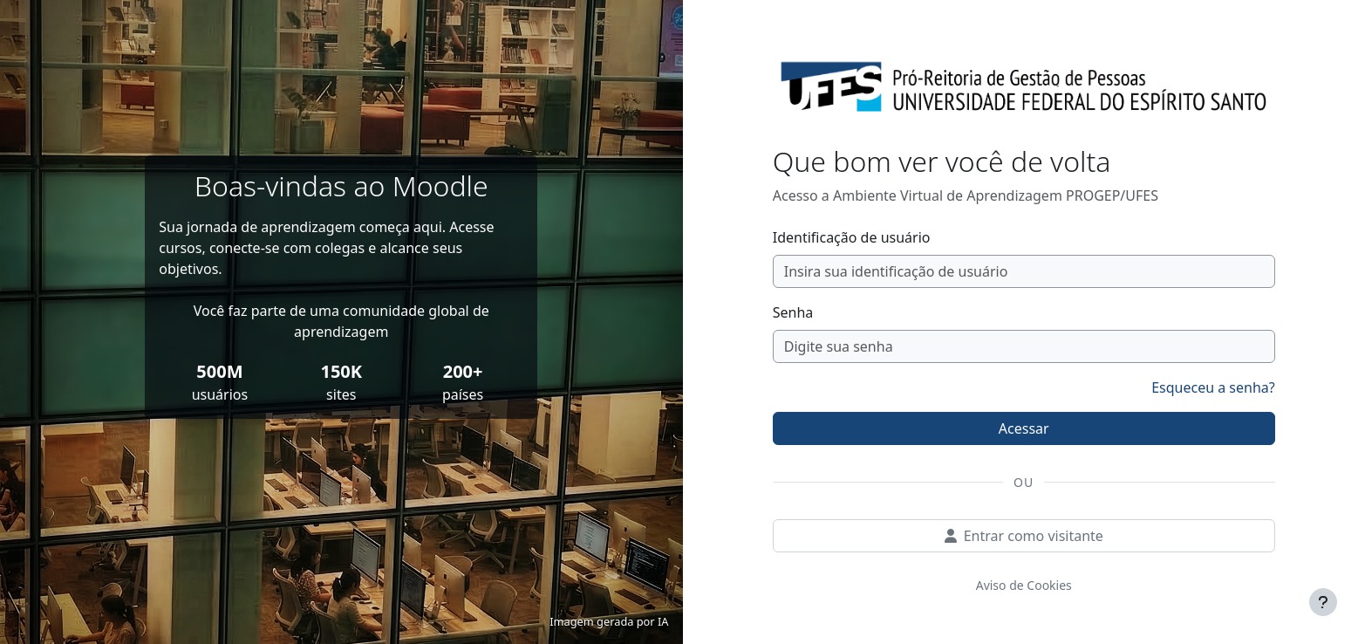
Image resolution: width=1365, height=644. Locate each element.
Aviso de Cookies (1024, 585)
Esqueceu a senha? (1213, 387)
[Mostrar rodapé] (1323, 602)
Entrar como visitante (1024, 535)
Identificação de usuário (852, 237)
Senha (793, 312)
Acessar (1024, 428)
